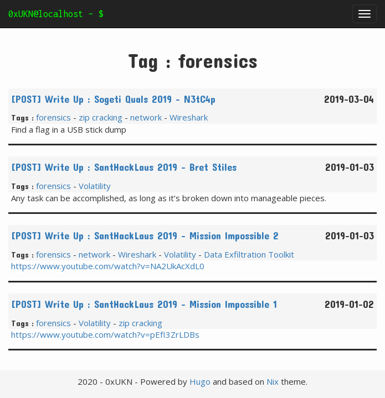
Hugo (200, 381)
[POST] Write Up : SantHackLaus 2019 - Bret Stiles (124, 167)
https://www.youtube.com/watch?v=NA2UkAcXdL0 (107, 265)
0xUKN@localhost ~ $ (55, 14)
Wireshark (189, 117)
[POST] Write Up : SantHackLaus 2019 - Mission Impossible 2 (145, 235)
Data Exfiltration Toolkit (249, 254)
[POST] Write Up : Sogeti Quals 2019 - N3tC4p (113, 99)
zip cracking (100, 117)
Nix (272, 381)
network (146, 117)
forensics (53, 117)
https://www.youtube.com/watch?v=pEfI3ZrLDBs (105, 334)
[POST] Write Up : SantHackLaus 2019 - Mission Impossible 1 (144, 304)
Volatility (95, 185)
